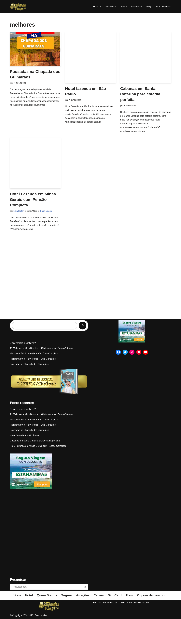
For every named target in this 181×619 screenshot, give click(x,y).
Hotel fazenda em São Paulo (24, 435)
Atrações (83, 595)
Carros (99, 595)
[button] (100, 6)
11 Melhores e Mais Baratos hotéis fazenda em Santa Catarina (41, 348)
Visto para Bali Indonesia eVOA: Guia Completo (34, 353)
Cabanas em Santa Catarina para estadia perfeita (140, 94)
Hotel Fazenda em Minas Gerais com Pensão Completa (33, 199)
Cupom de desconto (152, 595)
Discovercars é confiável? (23, 343)
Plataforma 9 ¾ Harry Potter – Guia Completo (33, 359)
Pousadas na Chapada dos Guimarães (29, 364)
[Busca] (46, 587)
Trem (129, 595)
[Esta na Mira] (18, 6)
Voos (17, 595)
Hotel (29, 595)
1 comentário (46, 211)
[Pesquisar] (82, 325)
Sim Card (115, 595)
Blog (148, 6)
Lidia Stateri (18, 211)
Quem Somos (47, 595)
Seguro (66, 595)
